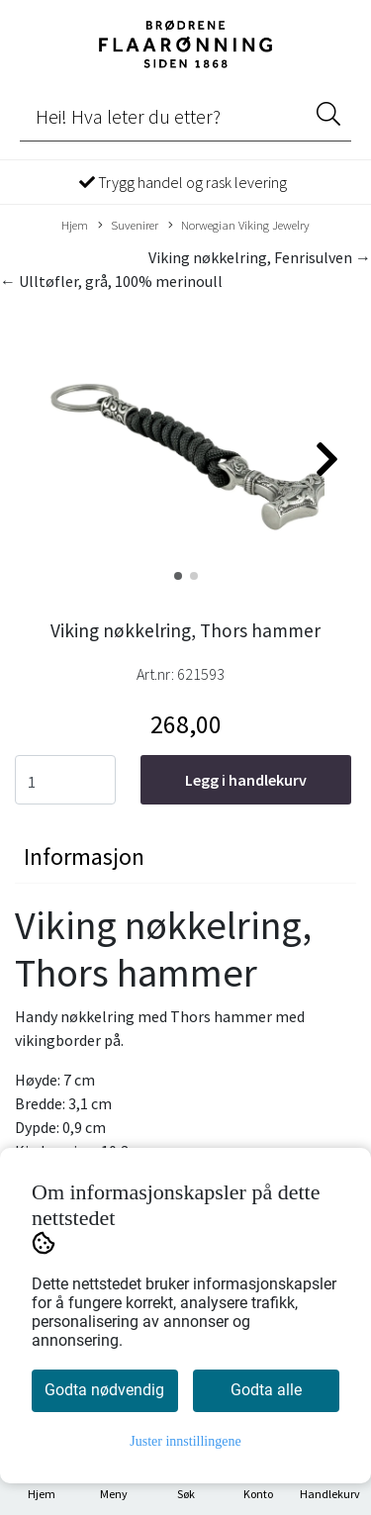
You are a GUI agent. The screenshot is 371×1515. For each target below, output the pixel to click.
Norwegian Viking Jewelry (239, 226)
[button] (178, 576)
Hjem (74, 225)
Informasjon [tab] (84, 856)
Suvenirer (128, 226)
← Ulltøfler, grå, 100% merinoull (111, 281)
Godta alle (266, 1389)
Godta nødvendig (104, 1389)
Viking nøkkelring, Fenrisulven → (259, 257)
